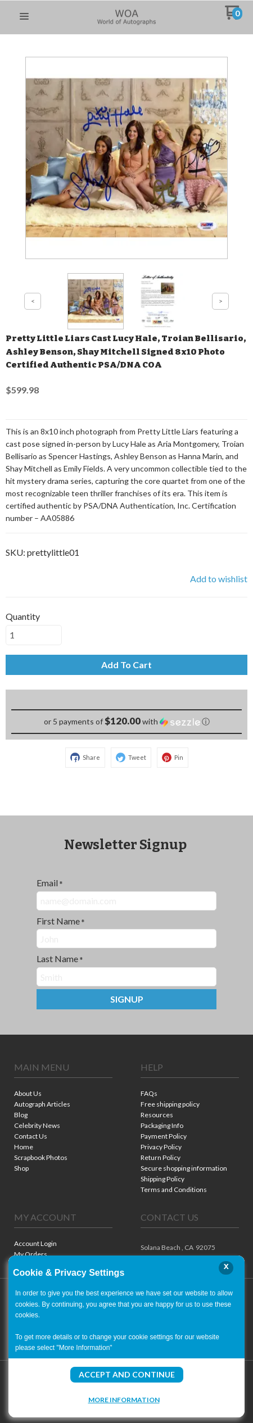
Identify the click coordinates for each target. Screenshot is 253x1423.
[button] (24, 17)
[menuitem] (63, 1094)
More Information (124, 1399)
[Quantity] (34, 635)
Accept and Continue (127, 1374)
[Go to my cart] (233, 16)
